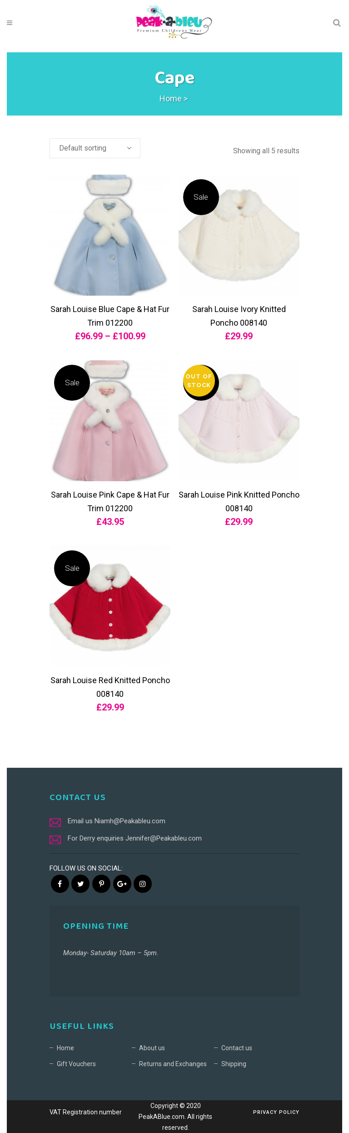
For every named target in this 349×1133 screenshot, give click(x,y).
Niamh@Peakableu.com (130, 821)
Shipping (233, 1064)
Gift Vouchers (76, 1064)
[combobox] (95, 148)
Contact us (236, 1048)
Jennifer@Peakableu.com (163, 838)
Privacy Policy (276, 1112)
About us (152, 1048)
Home (171, 98)
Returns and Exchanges (173, 1064)
